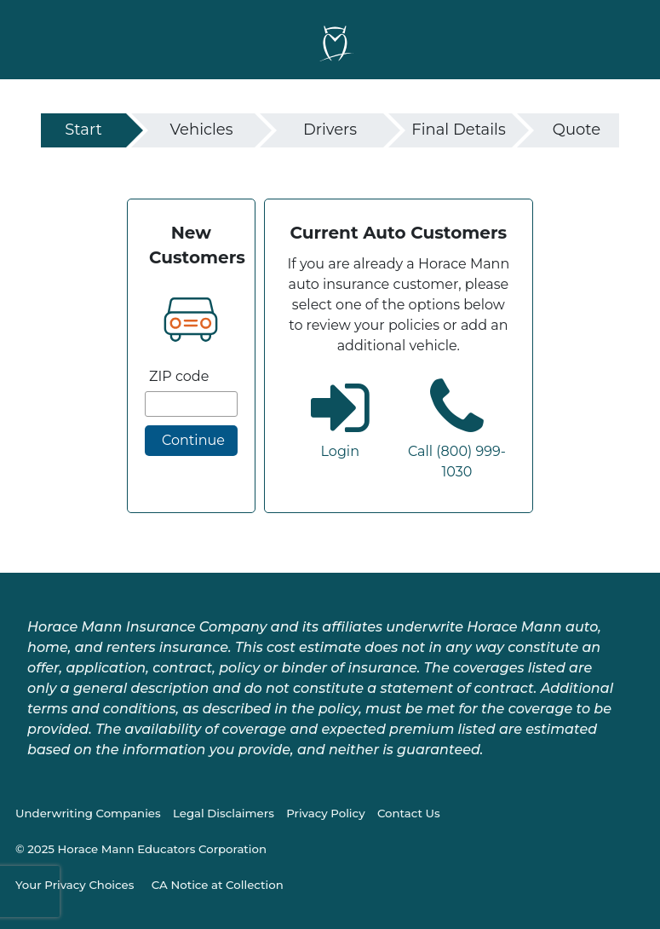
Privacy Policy (325, 813)
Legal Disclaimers (223, 813)
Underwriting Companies (88, 813)
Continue (193, 440)
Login (340, 451)
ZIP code (179, 376)
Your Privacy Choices (74, 884)
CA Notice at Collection (218, 884)
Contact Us (408, 813)
